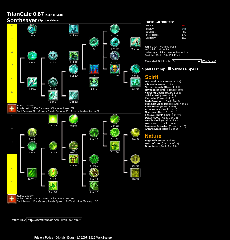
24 (11, 38)
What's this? (209, 61)
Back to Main (54, 14)
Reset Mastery (25, 105)
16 (11, 51)
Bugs (70, 237)
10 (11, 65)
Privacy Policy (43, 237)
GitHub (60, 237)
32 (11, 25)
